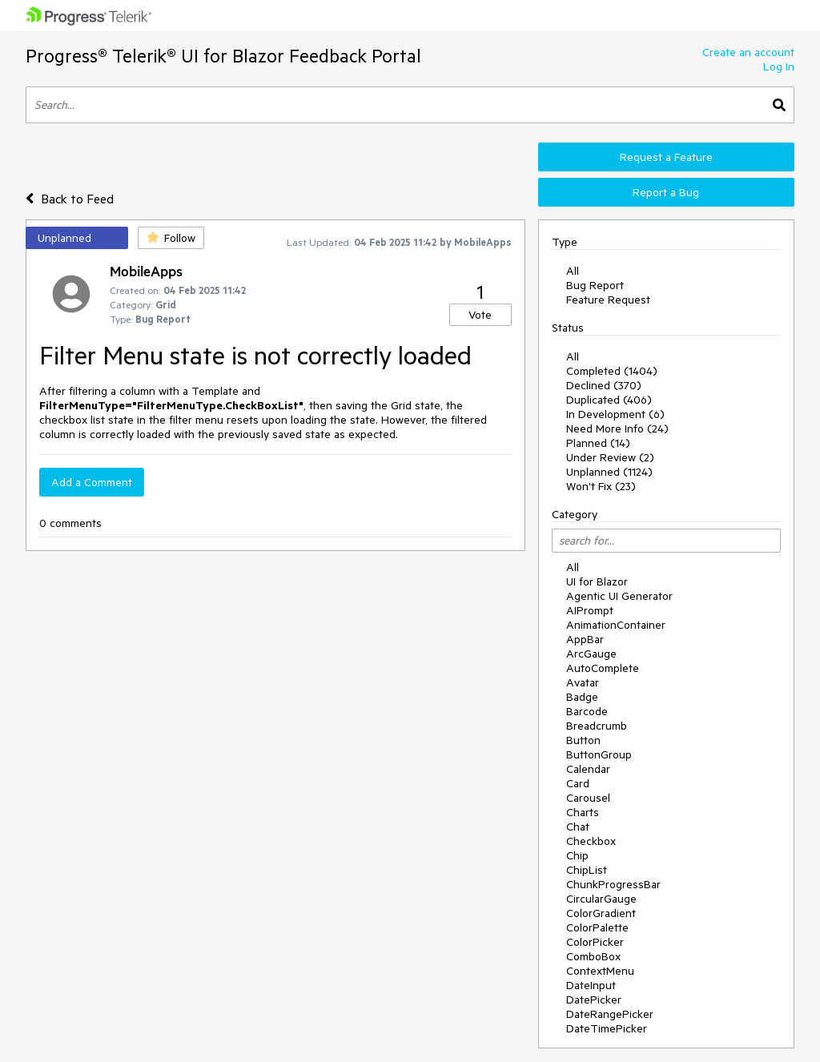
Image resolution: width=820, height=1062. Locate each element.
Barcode (587, 711)
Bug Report (595, 285)
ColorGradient (601, 913)
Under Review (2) (610, 457)
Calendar (588, 769)
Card (577, 783)
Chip (577, 855)
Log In (778, 66)
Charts (582, 812)
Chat (577, 826)
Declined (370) (603, 385)
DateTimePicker (606, 1028)
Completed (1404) (611, 371)
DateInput (591, 985)
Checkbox (591, 841)
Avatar (582, 682)
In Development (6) (615, 414)
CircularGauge (601, 898)
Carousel (588, 797)
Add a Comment (91, 482)
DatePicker (593, 999)
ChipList (586, 870)
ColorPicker (595, 942)
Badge (582, 697)
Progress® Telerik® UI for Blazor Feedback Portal (223, 55)
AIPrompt (589, 610)
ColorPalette (597, 927)
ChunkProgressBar (613, 884)
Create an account (748, 52)
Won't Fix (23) (601, 486)
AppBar (585, 639)
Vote (480, 315)
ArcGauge (591, 653)
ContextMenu (600, 970)
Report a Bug (666, 192)
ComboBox (593, 956)
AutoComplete (602, 668)
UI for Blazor (597, 581)
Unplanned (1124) (609, 472)
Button (583, 740)
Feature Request (608, 299)
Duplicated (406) (609, 399)
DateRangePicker (609, 1014)
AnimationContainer (615, 624)
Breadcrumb (596, 725)
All (572, 270)
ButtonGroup (599, 754)
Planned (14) (598, 443)
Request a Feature (666, 157)
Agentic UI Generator (619, 596)
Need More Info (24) (617, 428)
